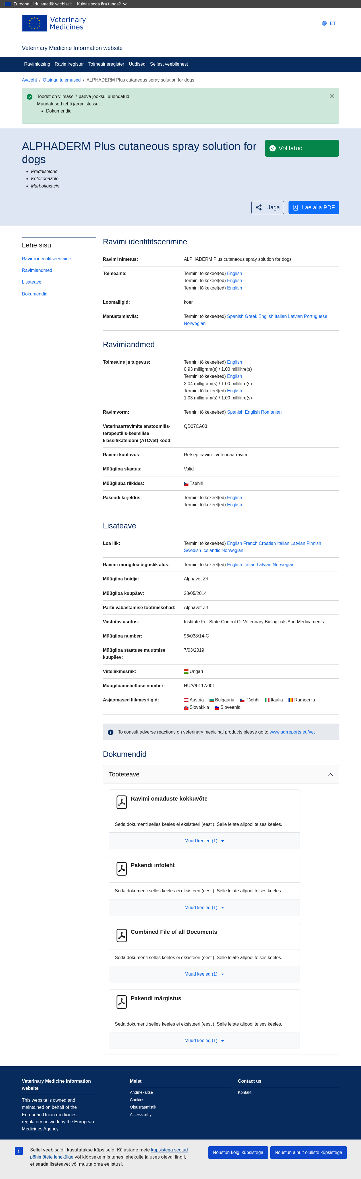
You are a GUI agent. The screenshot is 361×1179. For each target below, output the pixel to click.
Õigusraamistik (143, 1107)
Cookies (137, 1099)
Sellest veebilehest (169, 64)
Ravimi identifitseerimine (46, 258)
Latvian (295, 316)
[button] (267, 207)
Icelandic (211, 550)
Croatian (267, 543)
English (234, 273)
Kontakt (244, 1092)
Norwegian (195, 323)
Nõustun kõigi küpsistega (238, 1152)
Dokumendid (34, 293)
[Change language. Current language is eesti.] (329, 23)
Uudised (137, 64)
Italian (281, 316)
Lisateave (32, 282)
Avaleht (29, 80)
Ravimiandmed (37, 270)
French (250, 543)
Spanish (235, 316)
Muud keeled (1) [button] (204, 840)
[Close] (332, 96)
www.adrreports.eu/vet (292, 732)
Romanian (271, 412)
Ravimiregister (69, 64)
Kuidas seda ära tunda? (101, 3)
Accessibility (141, 1114)
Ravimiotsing (37, 64)
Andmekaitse (141, 1092)
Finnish (313, 543)
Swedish (192, 550)
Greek (251, 316)
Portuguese (315, 316)
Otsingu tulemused (62, 80)
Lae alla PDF (314, 207)
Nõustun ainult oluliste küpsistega (308, 1152)
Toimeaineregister (106, 64)
